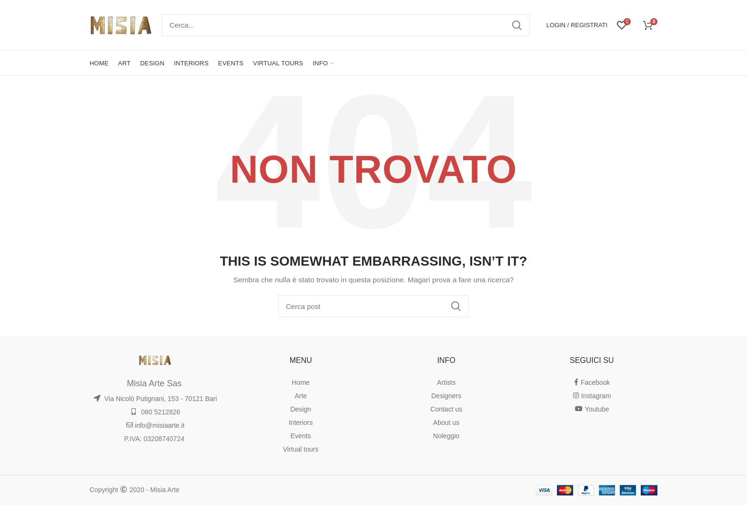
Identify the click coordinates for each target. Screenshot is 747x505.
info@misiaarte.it (155, 425)
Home (301, 382)
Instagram (592, 396)
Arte (300, 396)
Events (301, 436)
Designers (446, 396)
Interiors (301, 422)
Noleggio (446, 436)
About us (446, 422)
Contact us (446, 409)
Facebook (592, 382)
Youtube (592, 409)
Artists (446, 382)
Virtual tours (300, 449)
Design (300, 409)
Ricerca (517, 25)
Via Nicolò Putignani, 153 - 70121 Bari (155, 398)
